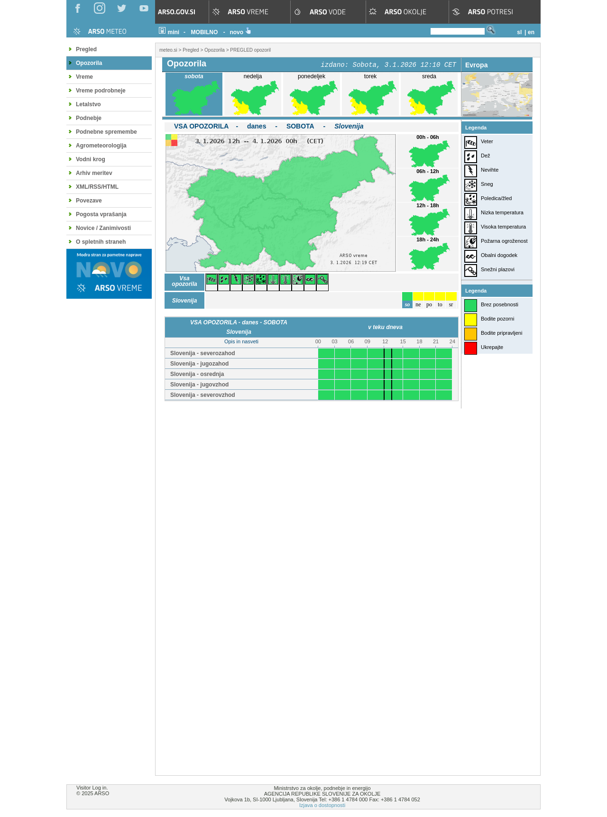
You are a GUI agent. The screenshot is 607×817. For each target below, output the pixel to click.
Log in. (100, 787)
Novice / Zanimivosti (103, 228)
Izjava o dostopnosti (322, 805)
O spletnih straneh (101, 242)
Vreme (84, 76)
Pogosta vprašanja (101, 214)
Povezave (89, 200)
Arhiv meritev (94, 173)
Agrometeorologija (101, 145)
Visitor (83, 787)
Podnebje (88, 118)
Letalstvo (88, 104)
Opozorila (89, 63)
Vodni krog (90, 159)
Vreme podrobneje (101, 90)
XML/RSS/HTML (97, 187)
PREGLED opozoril (250, 50)
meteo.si (168, 50)
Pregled (86, 49)
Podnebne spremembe (106, 132)
